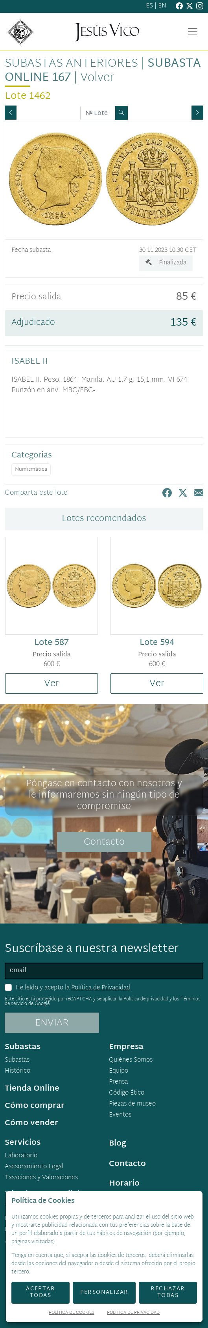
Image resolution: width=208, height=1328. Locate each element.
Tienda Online (32, 1088)
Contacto (104, 842)
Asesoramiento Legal (34, 1167)
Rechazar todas (168, 1292)
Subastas (17, 1060)
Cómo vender (31, 1123)
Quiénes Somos (131, 1060)
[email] (104, 971)
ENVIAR (52, 1023)
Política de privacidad (145, 999)
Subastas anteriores (71, 64)
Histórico (17, 1071)
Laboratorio (21, 1156)
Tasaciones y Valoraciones (41, 1178)
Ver (51, 683)
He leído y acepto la (72, 988)
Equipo (118, 1071)
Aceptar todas (40, 1292)
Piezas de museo (132, 1104)
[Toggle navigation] (192, 31)
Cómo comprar (34, 1105)
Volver (97, 78)
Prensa (118, 1082)
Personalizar (104, 1292)
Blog (117, 1143)
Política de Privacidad (100, 988)
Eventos (120, 1115)
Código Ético (126, 1093)
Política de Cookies (71, 1313)
